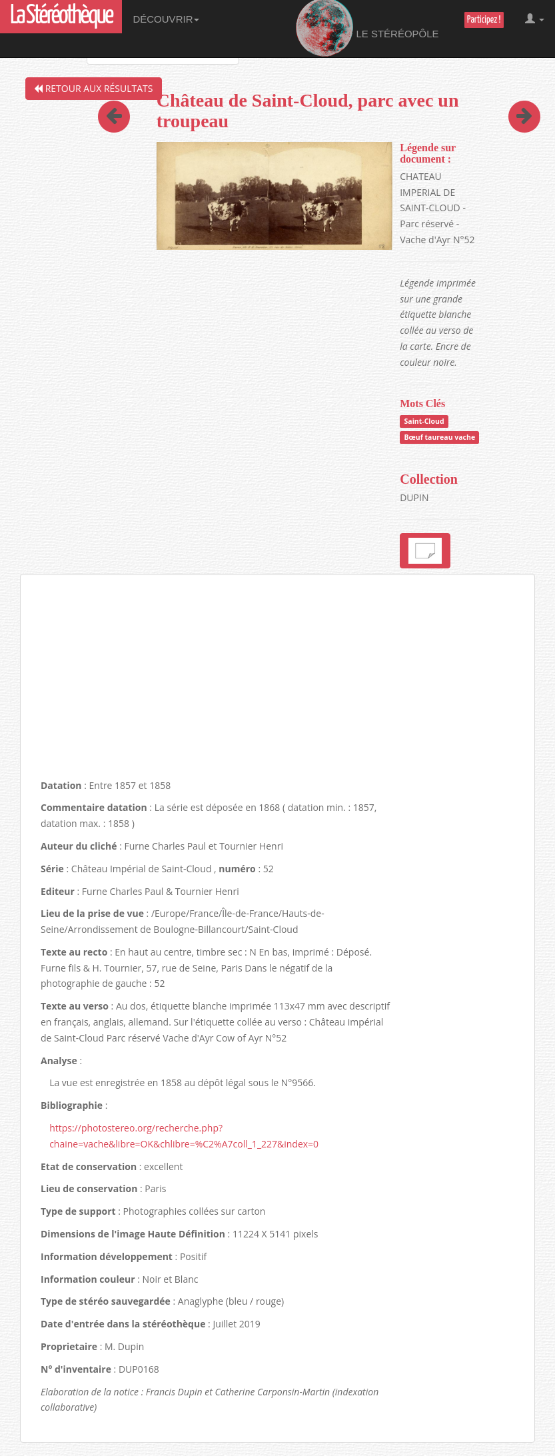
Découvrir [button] (166, 19)
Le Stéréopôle (367, 29)
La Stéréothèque (61, 16)
